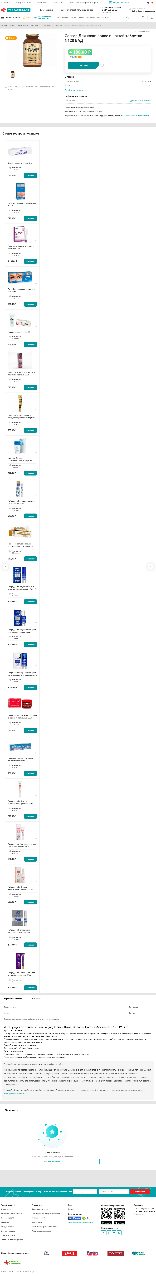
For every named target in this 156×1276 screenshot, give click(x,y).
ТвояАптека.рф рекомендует (42, 17)
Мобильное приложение (112, 1205)
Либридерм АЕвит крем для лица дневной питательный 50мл (22, 716)
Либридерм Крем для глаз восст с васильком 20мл (22, 502)
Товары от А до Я (8, 1235)
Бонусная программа (119, 2)
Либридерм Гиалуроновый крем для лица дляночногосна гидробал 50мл (22, 631)
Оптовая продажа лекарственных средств (84, 3)
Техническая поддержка (41, 1231)
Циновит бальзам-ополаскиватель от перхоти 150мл (20, 459)
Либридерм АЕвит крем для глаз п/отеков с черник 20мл (22, 845)
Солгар (148, 85)
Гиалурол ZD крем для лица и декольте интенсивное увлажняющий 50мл (20, 759)
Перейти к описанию (74, 90)
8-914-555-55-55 (109, 10)
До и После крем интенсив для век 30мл (21, 290)
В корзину (84, 65)
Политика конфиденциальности (44, 1227)
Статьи (71, 1209)
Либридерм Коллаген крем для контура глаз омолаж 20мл (21, 974)
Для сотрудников (8, 1231)
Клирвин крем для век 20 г (19, 332)
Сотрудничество (7, 1227)
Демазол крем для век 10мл (20, 163)
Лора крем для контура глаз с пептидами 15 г (21, 247)
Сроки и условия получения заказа (46, 1213)
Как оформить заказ (23, 3)
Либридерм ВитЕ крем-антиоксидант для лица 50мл (20, 888)
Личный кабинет (38, 1218)
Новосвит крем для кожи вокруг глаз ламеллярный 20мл (22, 373)
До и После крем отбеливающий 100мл (22, 204)
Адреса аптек (42, 3)
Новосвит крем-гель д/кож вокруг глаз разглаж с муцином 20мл (21, 416)
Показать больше (52, 1161)
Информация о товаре (13, 999)
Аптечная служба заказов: (112, 7)
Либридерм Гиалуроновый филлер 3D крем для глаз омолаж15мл (19, 931)
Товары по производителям (12, 1240)
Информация (58, 3)
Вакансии (5, 1222)
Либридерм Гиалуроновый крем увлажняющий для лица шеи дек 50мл (22, 673)
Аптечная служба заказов (11, 1213)
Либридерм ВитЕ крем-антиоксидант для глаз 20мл (20, 802)
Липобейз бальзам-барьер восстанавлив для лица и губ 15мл (20, 545)
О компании (5, 3)
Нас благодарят (7, 1218)
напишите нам (144, 115)
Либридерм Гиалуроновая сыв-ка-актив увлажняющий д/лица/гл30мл (22, 588)
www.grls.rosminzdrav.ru (14, 1094)
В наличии (36, 999)
